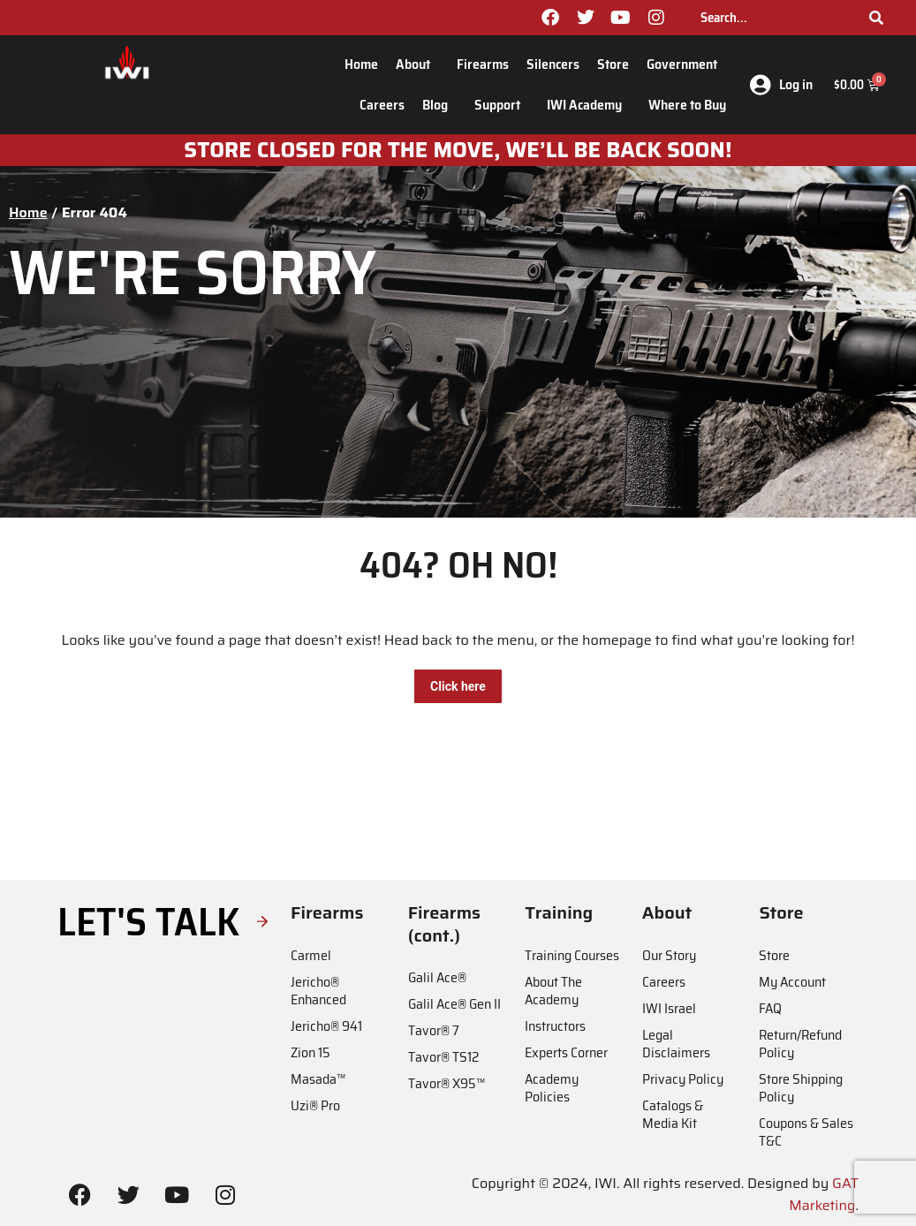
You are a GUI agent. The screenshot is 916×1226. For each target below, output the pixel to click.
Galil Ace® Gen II (454, 1004)
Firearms (483, 64)
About (417, 64)
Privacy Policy (682, 1079)
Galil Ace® (437, 977)
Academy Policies (552, 1088)
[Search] (876, 17)
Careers (382, 105)
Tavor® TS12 (443, 1057)
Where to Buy (687, 105)
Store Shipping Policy (801, 1088)
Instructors (555, 1026)
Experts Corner (566, 1052)
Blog (439, 105)
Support (501, 105)
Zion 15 (310, 1052)
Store (613, 64)
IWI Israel (669, 1008)
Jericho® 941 (326, 1026)
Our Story (669, 955)
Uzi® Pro (315, 1105)
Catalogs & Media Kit (672, 1114)
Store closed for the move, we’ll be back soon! (457, 150)
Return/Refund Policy (800, 1043)
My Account (792, 982)
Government (686, 64)
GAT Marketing (824, 1194)
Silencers (552, 64)
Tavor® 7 (433, 1030)
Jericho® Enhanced (318, 990)
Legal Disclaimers (676, 1043)
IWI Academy (589, 105)
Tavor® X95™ (446, 1083)
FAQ (770, 1008)
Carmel (311, 955)
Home (361, 64)
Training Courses (572, 955)
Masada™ (318, 1079)
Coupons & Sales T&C (806, 1132)
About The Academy (553, 990)
